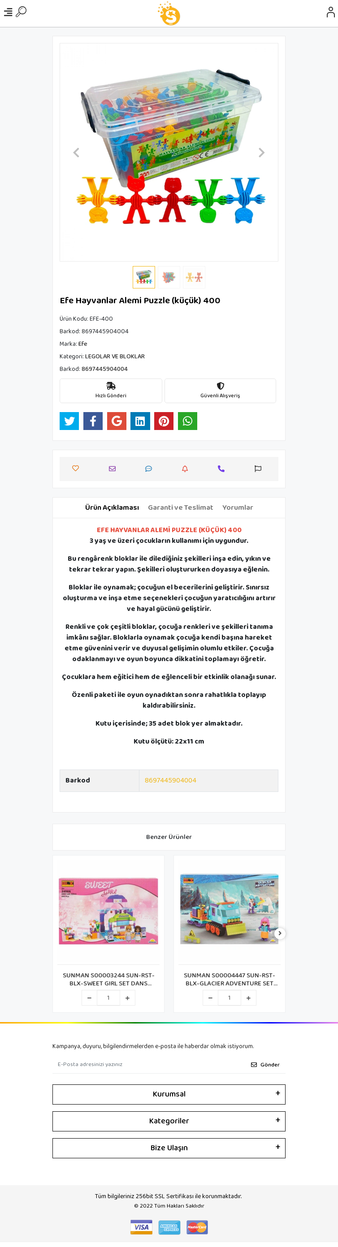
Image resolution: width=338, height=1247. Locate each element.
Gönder (265, 1065)
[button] (76, 152)
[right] (280, 934)
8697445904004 (170, 780)
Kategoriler (169, 1121)
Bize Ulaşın (169, 1148)
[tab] (112, 508)
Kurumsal (169, 1094)
